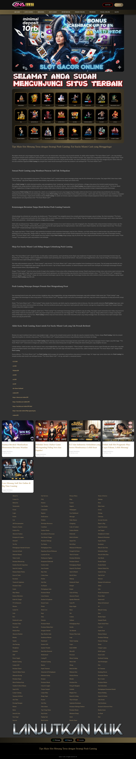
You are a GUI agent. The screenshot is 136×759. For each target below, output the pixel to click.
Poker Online (80, 12)
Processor (72, 654)
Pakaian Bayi (16, 630)
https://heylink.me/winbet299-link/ (22, 406)
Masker (15, 706)
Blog (71, 499)
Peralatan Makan (102, 682)
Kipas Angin (73, 606)
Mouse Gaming (74, 658)
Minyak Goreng (102, 610)
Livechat (80, 740)
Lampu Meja (44, 692)
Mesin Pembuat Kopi (18, 682)
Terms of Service (102, 496)
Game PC (72, 603)
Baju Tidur (44, 572)
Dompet (72, 585)
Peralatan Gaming (46, 661)
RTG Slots (61, 132)
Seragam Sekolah (45, 630)
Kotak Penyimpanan (103, 592)
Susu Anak (15, 627)
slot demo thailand (18, 388)
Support (72, 506)
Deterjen (43, 620)
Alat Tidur (15, 699)
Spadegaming (75, 132)
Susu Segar (16, 717)
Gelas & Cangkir (45, 686)
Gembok (72, 689)
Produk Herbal (102, 565)
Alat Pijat (43, 582)
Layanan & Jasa (45, 554)
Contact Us (16, 499)
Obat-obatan (44, 706)
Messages (72, 516)
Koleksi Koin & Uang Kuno (20, 565)
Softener (72, 620)
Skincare (100, 578)
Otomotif (15, 540)
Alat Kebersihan (102, 686)
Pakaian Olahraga (102, 641)
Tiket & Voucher (74, 554)
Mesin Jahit (73, 661)
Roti (14, 616)
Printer (43, 606)
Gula (14, 613)
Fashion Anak (44, 565)
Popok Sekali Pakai (103, 623)
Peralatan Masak (45, 592)
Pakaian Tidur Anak (75, 634)
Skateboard (44, 641)
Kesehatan (101, 544)
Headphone (16, 648)
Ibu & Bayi (73, 544)
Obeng (71, 665)
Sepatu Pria (73, 540)
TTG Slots (48, 116)
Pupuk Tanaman (45, 668)
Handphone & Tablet (103, 534)
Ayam (71, 717)
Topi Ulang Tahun (46, 710)
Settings (100, 513)
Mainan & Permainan (104, 537)
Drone (99, 644)
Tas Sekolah (73, 630)
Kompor (43, 679)
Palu (99, 665)
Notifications (44, 516)
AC (99, 606)
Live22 (115, 116)
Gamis (14, 589)
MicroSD (72, 651)
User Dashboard (74, 513)
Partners (43, 503)
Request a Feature (17, 527)
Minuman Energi (74, 713)
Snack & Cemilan (17, 568)
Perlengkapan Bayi (75, 623)
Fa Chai (48, 99)
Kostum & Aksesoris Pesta (105, 706)
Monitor (15, 606)
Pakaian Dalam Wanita (19, 572)
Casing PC (44, 658)
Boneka (15, 637)
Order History (73, 520)
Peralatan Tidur (17, 623)
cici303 (15, 366)
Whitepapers (73, 509)
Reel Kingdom (34, 132)
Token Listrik (16, 558)
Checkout (100, 516)
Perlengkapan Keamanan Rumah (107, 689)
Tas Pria (15, 544)
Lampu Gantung (17, 692)
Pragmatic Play (115, 99)
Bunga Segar (44, 696)
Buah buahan (44, 720)
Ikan (99, 717)
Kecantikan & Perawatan (47, 534)
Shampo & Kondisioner (104, 582)
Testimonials (16, 506)
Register (43, 513)
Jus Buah (100, 713)
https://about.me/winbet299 (20, 397)
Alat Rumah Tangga (46, 537)
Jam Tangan (101, 530)
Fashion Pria (16, 530)
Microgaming (88, 116)
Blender (72, 679)
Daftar (107, 5)
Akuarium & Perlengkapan (48, 672)
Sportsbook (66, 12)
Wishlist (43, 520)
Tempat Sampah (45, 689)
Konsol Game (44, 603)
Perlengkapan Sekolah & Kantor (21, 547)
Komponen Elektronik (47, 561)
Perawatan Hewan (103, 675)
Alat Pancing (16, 644)
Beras (71, 610)
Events (100, 509)
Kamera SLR (44, 644)
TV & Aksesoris (17, 603)
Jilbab (99, 585)
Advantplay (34, 116)
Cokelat (72, 616)
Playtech (88, 132)
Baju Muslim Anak (46, 634)
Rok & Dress (73, 575)
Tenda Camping (74, 641)
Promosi (92, 12)
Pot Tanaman (101, 668)
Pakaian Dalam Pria (103, 568)
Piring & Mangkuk (75, 686)
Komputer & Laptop (18, 537)
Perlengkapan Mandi (75, 565)
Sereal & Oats (16, 713)
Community (44, 509)
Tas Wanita (44, 544)
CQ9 (75, 99)
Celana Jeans (44, 575)
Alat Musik (101, 558)
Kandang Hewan (102, 672)
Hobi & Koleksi (74, 537)
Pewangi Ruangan (17, 703)
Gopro (71, 644)
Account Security (102, 520)
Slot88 (75, 116)
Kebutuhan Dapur (103, 551)
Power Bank (101, 596)
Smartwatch (101, 599)
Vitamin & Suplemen (18, 582)
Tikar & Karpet (74, 699)
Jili (21, 116)
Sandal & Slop (102, 572)
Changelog (72, 523)
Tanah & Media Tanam (19, 672)
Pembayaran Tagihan (46, 558)
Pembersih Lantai (17, 620)
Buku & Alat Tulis (103, 547)
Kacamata (15, 578)
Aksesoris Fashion (17, 534)
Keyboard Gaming (103, 658)
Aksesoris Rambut (17, 634)
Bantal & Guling (74, 696)
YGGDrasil (61, 99)
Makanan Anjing (45, 675)
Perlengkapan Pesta (46, 547)
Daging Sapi (44, 717)
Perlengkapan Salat (46, 589)
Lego (71, 637)
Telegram (68, 740)
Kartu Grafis (101, 654)
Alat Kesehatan (102, 703)
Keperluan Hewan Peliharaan (49, 551)
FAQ (42, 499)
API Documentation (18, 523)
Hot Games (53, 12)
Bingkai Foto (73, 692)
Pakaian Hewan (74, 675)
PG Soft (102, 116)
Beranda (41, 12)
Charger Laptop (102, 648)
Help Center (101, 506)
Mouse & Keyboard (103, 603)
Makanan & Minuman (75, 547)
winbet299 (15, 393)
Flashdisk (15, 651)
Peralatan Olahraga (46, 540)
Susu (99, 613)
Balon (14, 710)
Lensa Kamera (45, 596)
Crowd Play (102, 132)
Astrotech (61, 116)
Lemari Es (15, 610)
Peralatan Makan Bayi (47, 627)
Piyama (43, 699)
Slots (117, 12)
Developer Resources (46, 523)
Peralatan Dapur (17, 679)
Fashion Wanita (45, 530)
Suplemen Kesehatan (75, 703)
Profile (14, 516)
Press (99, 503)
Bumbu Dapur (102, 616)
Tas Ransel (44, 585)
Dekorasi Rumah (17, 554)
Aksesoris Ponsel (74, 596)
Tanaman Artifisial (18, 696)
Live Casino (29, 12)
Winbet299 (16, 370)
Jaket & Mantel (74, 572)
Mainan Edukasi (102, 634)
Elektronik (72, 534)
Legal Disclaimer (102, 527)
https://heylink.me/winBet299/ (21, 402)
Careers (72, 503)
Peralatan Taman (17, 668)
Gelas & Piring (74, 592)
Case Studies (44, 506)
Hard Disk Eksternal (46, 651)
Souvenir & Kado (17, 551)
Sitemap (100, 499)
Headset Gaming (17, 661)
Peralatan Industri (74, 561)
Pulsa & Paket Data (103, 554)
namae (60, 756)
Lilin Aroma (101, 699)
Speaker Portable (45, 648)
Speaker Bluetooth (75, 599)
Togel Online (105, 12)
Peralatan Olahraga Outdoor (77, 706)
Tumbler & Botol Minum (19, 686)
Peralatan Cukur (17, 585)
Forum (14, 509)
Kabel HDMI (73, 648)
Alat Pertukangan (102, 661)
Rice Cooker (101, 679)
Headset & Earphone (46, 599)
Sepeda (14, 641)
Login (119, 5)
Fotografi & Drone (75, 551)
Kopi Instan (44, 713)
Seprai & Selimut (102, 696)
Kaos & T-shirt (17, 575)
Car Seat (100, 627)
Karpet (71, 589)
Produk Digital (102, 561)
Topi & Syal (101, 575)
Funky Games (115, 132)
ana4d (14, 384)
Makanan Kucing (17, 675)
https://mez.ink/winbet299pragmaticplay (24, 410)
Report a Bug (101, 523)
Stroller (72, 627)
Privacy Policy (73, 496)
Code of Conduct (74, 527)
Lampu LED (16, 665)
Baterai (43, 665)
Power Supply (16, 658)
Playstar (48, 132)
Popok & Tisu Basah (75, 568)
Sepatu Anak (101, 630)
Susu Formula (45, 568)
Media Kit (15, 503)
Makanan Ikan (73, 672)
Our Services (44, 496)
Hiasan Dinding (102, 692)
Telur (42, 616)
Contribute (44, 527)
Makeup (72, 578)
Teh (71, 613)
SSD (14, 654)
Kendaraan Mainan (46, 637)
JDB (34, 99)
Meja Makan (16, 592)
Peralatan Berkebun (75, 558)
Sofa (99, 589)
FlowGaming (21, 132)
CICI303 (15, 361)
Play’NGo (88, 99)
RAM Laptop (101, 651)
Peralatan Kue (73, 682)
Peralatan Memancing (18, 561)
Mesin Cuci (44, 610)
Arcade (17, 12)
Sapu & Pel (16, 689)
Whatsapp (56, 740)
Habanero (21, 99)
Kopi (42, 613)
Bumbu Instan (102, 710)
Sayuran (15, 720)
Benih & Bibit (73, 668)
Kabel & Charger (17, 599)
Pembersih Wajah (74, 582)
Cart (14, 520)
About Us (15, 496)
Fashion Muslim (74, 530)
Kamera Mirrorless (18, 596)
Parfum (43, 578)
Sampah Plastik (102, 620)
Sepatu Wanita (102, 540)
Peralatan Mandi (45, 623)
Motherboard (44, 654)
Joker (102, 99)
